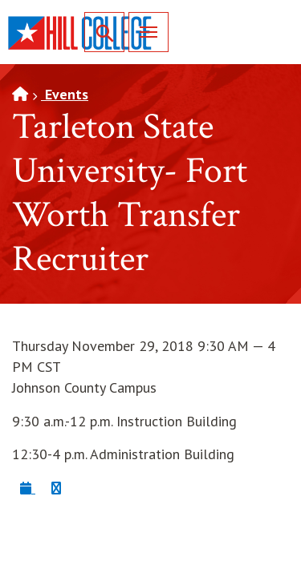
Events (64, 94)
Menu (142, 32)
